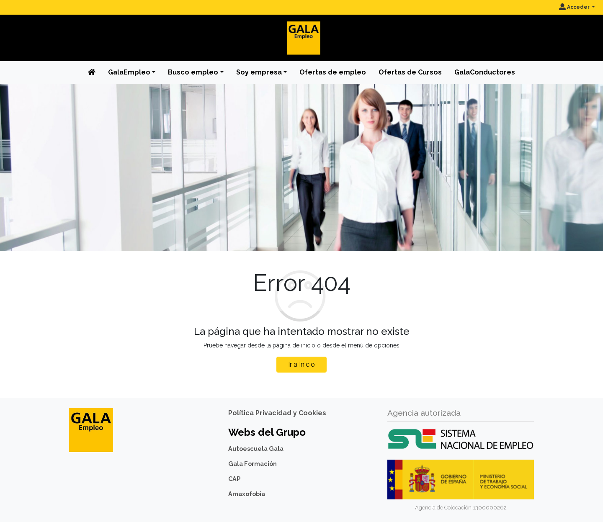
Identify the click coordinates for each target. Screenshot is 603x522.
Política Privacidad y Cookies (277, 413)
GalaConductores (484, 72)
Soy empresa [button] (259, 72)
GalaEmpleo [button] (129, 72)
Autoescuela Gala (255, 448)
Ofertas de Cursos (410, 72)
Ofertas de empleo (332, 72)
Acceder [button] (575, 7)
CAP (234, 478)
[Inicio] (301, 31)
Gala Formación (252, 463)
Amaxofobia (246, 493)
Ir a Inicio (301, 364)
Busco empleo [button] (193, 72)
